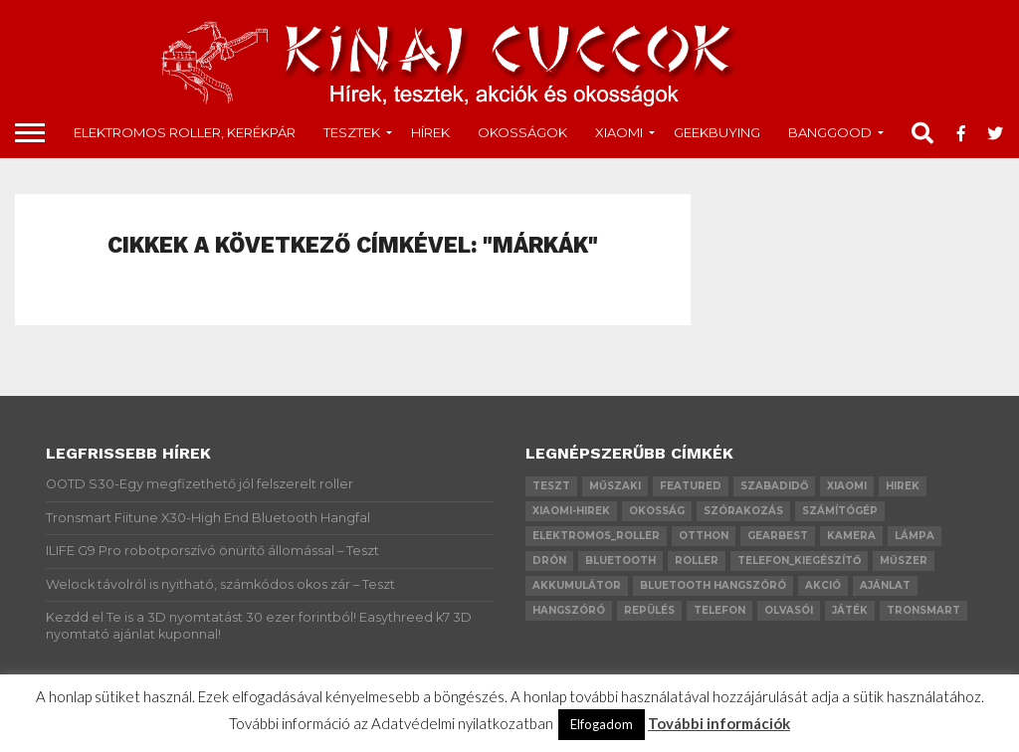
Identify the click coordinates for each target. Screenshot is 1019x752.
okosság (657, 510)
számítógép (840, 510)
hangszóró (568, 610)
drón (549, 560)
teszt (551, 485)
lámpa (914, 535)
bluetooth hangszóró (713, 585)
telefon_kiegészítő (799, 560)
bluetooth (620, 560)
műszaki (615, 485)
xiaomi (847, 485)
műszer (903, 560)
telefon (719, 610)
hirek (902, 485)
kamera (851, 535)
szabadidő (774, 485)
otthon (703, 535)
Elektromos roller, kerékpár (185, 132)
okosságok (522, 132)
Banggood (830, 132)
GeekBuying (717, 132)
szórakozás (743, 510)
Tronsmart (923, 610)
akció (823, 585)
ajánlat (885, 585)
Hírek (430, 132)
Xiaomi (619, 132)
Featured (690, 485)
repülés (649, 610)
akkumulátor (576, 585)
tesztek (351, 132)
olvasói (788, 610)
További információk (719, 723)
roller (696, 560)
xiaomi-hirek (571, 510)
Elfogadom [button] (601, 724)
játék (850, 610)
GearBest (777, 535)
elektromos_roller (596, 535)
